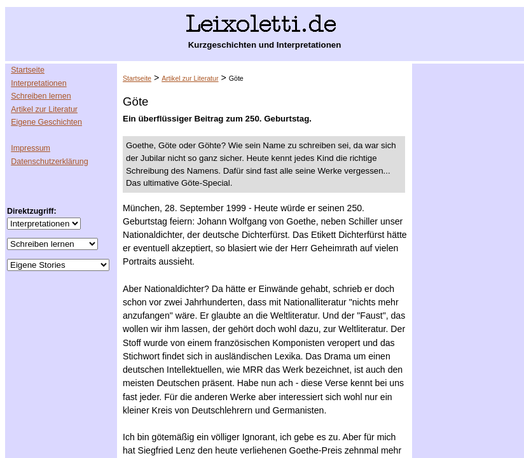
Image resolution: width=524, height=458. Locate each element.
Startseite (28, 70)
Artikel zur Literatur (44, 109)
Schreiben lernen (41, 96)
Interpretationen (38, 83)
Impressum (30, 148)
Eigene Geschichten (46, 122)
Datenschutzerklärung (49, 161)
